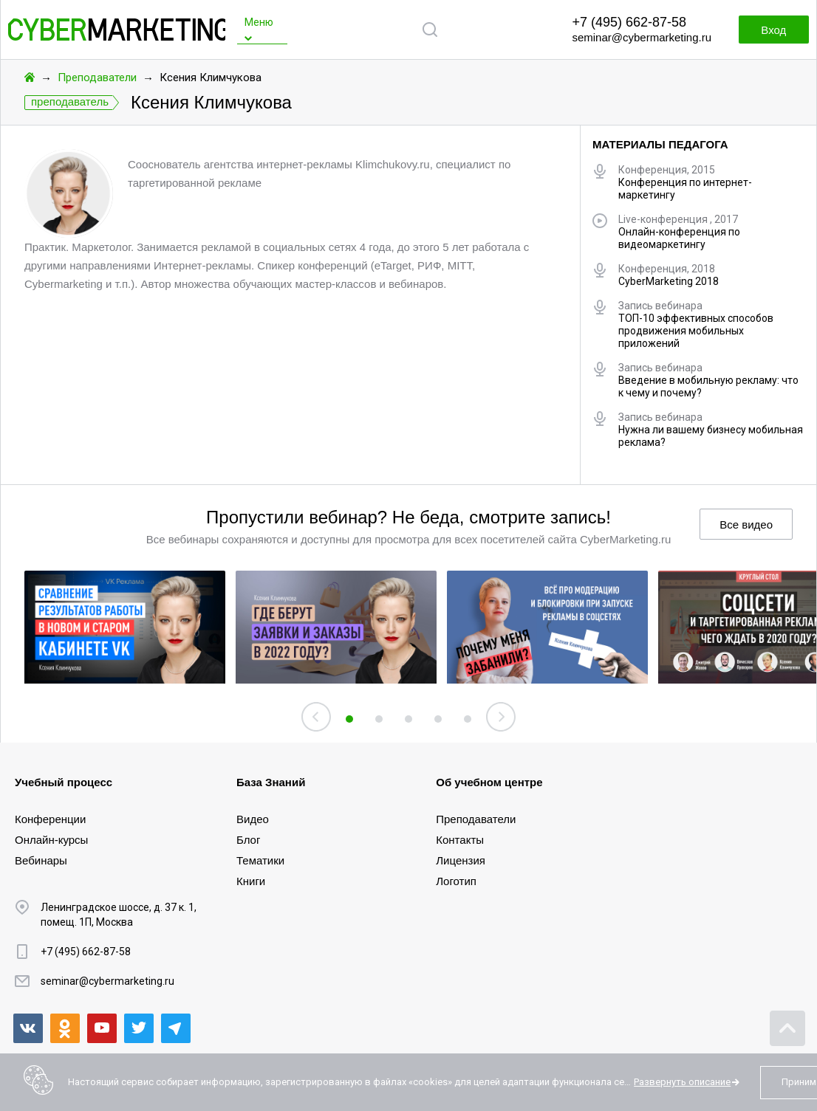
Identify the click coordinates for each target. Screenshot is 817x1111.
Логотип (456, 881)
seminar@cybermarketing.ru (641, 37)
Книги (250, 881)
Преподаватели (97, 77)
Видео (252, 819)
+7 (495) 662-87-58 (629, 22)
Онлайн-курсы (51, 839)
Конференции (50, 819)
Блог (248, 839)
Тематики (260, 860)
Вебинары (41, 860)
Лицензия (460, 860)
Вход (772, 30)
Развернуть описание (682, 1081)
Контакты (460, 839)
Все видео (746, 524)
